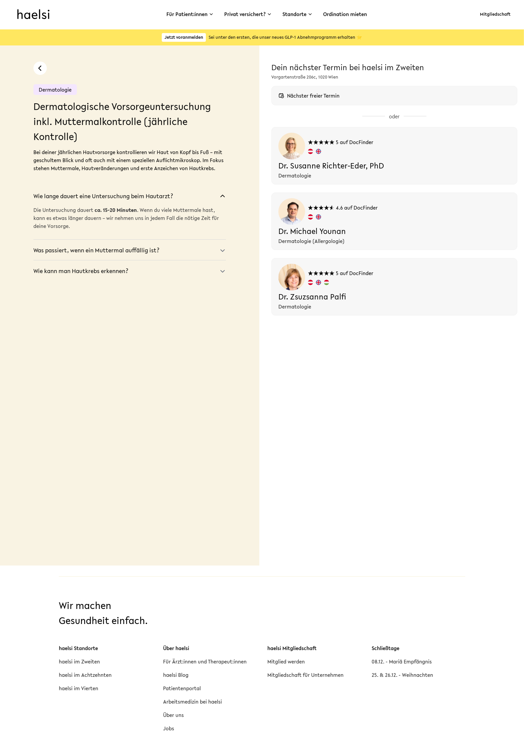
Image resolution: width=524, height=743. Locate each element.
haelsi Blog (175, 674)
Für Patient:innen (186, 14)
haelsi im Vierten (78, 688)
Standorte (298, 14)
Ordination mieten (348, 14)
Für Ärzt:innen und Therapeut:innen (205, 661)
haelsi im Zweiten (79, 661)
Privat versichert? (247, 14)
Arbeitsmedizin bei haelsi (192, 701)
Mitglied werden (286, 661)
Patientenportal (182, 688)
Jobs (168, 728)
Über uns (173, 715)
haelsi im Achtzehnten (85, 674)
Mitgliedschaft (495, 14)
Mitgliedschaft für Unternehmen (305, 674)
